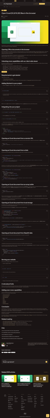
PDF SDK (9, 402)
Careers (35, 401)
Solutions (16, 401)
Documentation (30, 398)
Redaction (4, 302)
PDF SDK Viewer (10, 398)
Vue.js (27, 315)
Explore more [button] (46, 372)
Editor (4, 298)
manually (33, 85)
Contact (42, 396)
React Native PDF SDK (10, 400)
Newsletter (22, 409)
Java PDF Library (10, 396)
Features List (23, 403)
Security (35, 398)
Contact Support (30, 401)
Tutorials (22, 401)
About (35, 396)
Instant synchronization (6, 294)
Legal (35, 405)
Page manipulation (5, 297)
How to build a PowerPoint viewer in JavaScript (9, 321)
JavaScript (5, 352)
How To (9, 352)
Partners (35, 403)
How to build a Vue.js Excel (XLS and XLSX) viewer (24, 384)
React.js (31, 315)
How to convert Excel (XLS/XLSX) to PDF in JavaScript (38, 385)
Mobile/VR (16, 398)
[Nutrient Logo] (8, 4)
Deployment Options (23, 407)
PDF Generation (10, 408)
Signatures (4, 301)
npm (14, 80)
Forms (4, 299)
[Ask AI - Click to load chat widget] (47, 415)
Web (2, 352)
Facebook (42, 405)
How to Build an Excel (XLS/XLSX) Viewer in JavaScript (6, 385)
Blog (21, 396)
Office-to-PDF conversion (38, 52)
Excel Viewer (13, 352)
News (22, 405)
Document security (5, 303)
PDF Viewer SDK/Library (10, 406)
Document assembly (6, 296)
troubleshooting (20, 56)
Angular (25, 315)
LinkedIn (42, 398)
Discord (42, 401)
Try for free (29, 396)
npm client (29, 80)
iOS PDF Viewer (10, 404)
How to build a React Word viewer (8, 322)
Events (22, 398)
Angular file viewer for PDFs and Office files (9, 323)
